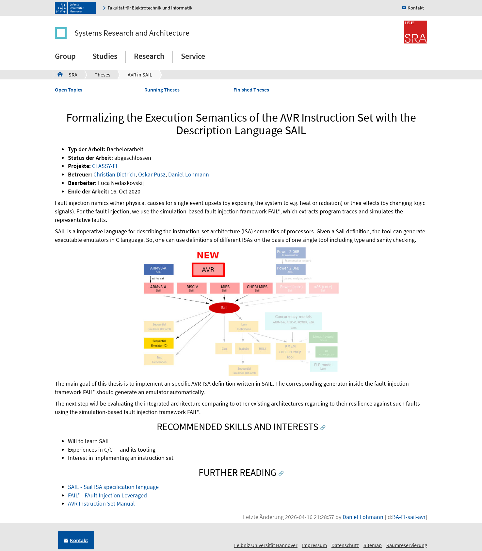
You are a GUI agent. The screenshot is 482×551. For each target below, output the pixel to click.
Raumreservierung (406, 545)
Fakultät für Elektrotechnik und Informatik (150, 8)
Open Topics (68, 89)
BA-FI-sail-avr (409, 517)
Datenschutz (345, 545)
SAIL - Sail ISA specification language (113, 487)
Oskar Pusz (152, 174)
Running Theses (162, 89)
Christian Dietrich (114, 174)
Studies (104, 56)
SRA (67, 74)
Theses (102, 74)
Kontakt (416, 8)
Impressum (314, 545)
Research (149, 56)
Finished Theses (251, 89)
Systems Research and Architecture (131, 33)
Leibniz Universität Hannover (265, 545)
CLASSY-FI (104, 166)
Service (193, 56)
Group (65, 56)
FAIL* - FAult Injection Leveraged (107, 495)
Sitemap (372, 545)
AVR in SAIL (140, 74)
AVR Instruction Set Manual (101, 503)
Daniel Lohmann (188, 174)
